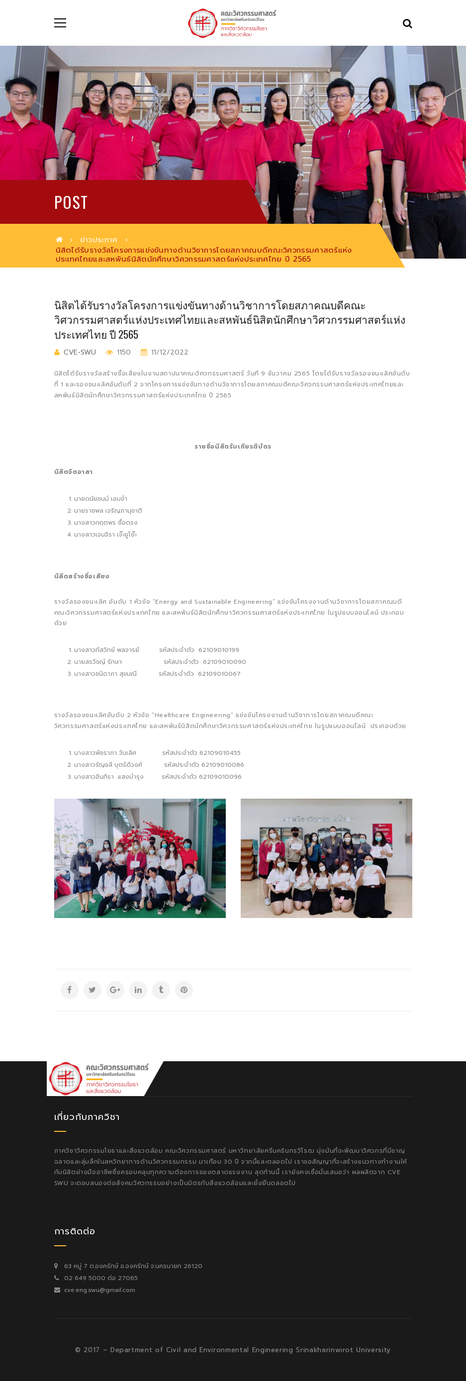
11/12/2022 (168, 352)
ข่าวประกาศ (99, 239)
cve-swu (80, 352)
